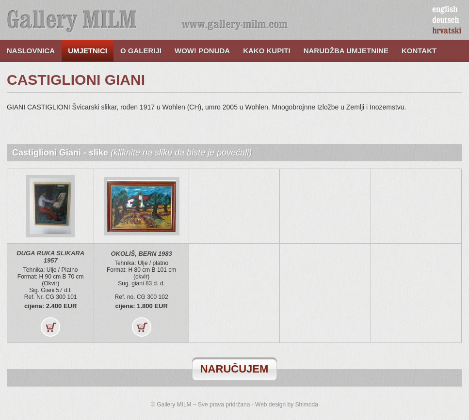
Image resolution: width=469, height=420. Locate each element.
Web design (270, 404)
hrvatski (447, 31)
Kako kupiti (267, 51)
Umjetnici (87, 51)
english (444, 10)
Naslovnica (31, 51)
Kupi (50, 327)
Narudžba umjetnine (346, 51)
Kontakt (419, 51)
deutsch (445, 20)
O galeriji (141, 51)
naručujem (234, 369)
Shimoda (306, 404)
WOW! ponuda (202, 51)
